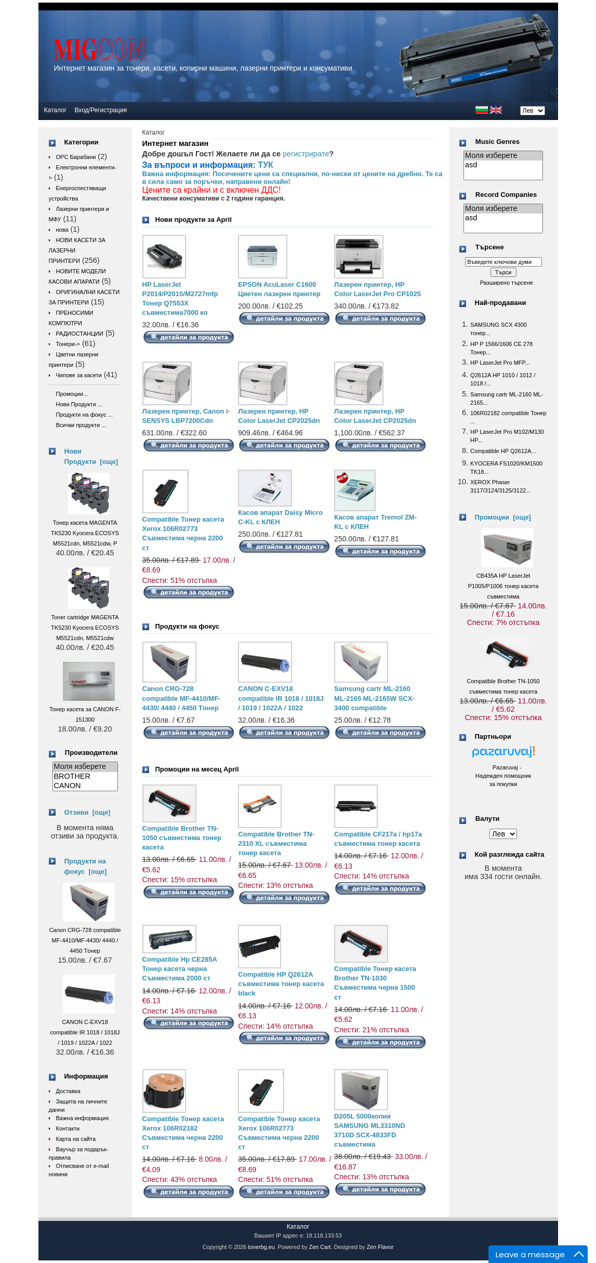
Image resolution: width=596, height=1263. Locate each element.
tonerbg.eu (261, 1247)
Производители (91, 752)
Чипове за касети (79, 375)
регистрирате (306, 154)
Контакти (68, 1128)
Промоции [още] (503, 517)
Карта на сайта (76, 1139)
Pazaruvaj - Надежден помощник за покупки (503, 775)
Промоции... (72, 394)
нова (62, 230)
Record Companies (506, 194)
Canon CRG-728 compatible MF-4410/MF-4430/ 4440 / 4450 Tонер (181, 698)
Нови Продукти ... (79, 404)
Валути (487, 819)
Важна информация (82, 1118)
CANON (85, 786)
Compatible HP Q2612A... (503, 451)
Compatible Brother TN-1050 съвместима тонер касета (182, 838)
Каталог (55, 110)
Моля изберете (85, 767)
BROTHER (85, 776)
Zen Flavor (380, 1247)
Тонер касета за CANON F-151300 (85, 709)
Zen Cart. (321, 1247)
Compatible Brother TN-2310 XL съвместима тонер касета (276, 843)
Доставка (68, 1091)
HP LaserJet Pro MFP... (500, 363)
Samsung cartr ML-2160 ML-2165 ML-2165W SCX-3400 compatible (374, 698)
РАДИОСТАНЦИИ (79, 333)
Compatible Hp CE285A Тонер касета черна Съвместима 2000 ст (179, 968)
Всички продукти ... (81, 425)
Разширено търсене (506, 283)
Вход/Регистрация (100, 110)
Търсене (489, 247)
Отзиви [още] (87, 812)
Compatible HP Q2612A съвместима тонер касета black (281, 983)
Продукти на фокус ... (84, 414)
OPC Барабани (76, 157)
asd (503, 165)
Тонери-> (68, 344)
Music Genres (497, 141)
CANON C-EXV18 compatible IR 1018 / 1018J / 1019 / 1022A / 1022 (281, 698)
